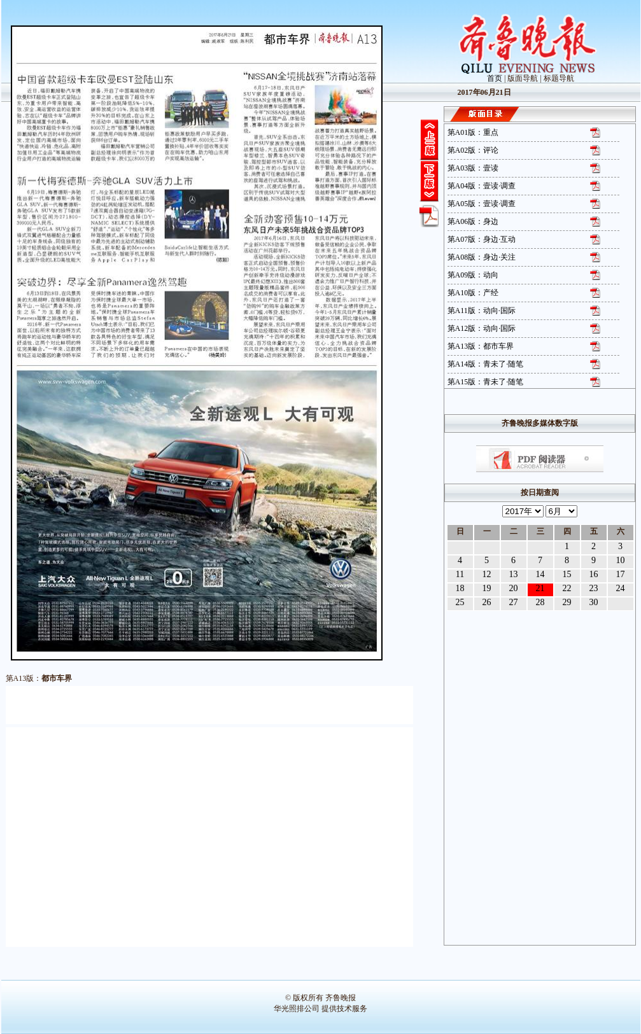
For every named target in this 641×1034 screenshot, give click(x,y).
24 (620, 588)
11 (460, 574)
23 (593, 588)
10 (620, 560)
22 (567, 588)
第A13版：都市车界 (480, 346)
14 (540, 574)
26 (487, 602)
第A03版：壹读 (473, 168)
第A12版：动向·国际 (481, 328)
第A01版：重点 (473, 132)
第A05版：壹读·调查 (481, 203)
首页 (494, 78)
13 (513, 574)
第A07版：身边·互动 (481, 239)
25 (460, 602)
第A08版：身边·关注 (481, 257)
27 (513, 602)
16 (593, 574)
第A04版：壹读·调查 (481, 185)
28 (540, 602)
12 (487, 574)
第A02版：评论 (473, 150)
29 (567, 602)
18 (460, 588)
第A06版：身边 (473, 221)
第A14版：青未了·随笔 (485, 364)
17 (620, 574)
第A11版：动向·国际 (481, 310)
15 (567, 574)
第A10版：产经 (473, 292)
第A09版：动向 (473, 274)
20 (513, 588)
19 (487, 588)
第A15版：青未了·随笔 (485, 381)
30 (593, 602)
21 (540, 588)
